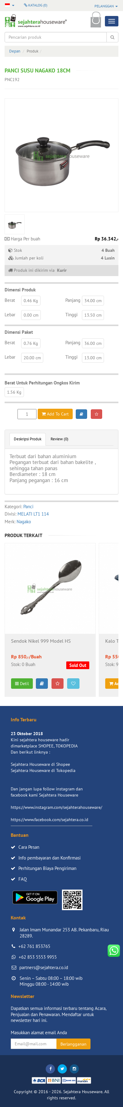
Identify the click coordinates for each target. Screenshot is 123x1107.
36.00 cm (93, 343)
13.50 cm (93, 315)
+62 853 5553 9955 (38, 957)
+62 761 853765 (34, 946)
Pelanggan (106, 6)
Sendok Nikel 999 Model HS (41, 641)
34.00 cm (93, 300)
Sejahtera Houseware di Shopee (40, 764)
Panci (28, 506)
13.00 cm (93, 358)
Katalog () (35, 5)
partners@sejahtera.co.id (43, 967)
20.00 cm (32, 358)
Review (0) (59, 439)
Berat (10, 300)
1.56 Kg (14, 392)
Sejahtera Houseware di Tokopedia (43, 770)
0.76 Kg (31, 343)
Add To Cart (55, 414)
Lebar (10, 315)
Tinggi (71, 315)
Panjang (72, 300)
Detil (22, 683)
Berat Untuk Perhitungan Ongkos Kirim (42, 383)
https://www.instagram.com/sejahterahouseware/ (56, 807)
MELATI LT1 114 (33, 514)
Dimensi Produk (20, 290)
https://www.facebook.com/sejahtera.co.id (49, 819)
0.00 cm (31, 315)
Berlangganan (73, 1044)
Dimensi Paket (19, 332)
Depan (14, 51)
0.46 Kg (31, 300)
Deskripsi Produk (27, 439)
